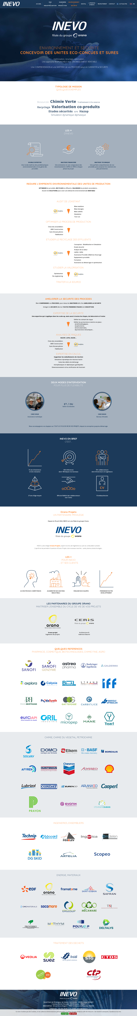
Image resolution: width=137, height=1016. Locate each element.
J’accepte (65, 1014)
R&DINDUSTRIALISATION (50, 3)
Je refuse (73, 1014)
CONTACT (112, 3)
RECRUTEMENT (102, 3)
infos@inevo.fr (82, 1008)
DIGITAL (83, 3)
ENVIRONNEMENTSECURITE (73, 3)
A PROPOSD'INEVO (92, 3)
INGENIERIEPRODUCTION (62, 3)
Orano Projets (55, 546)
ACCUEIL (38, 3)
